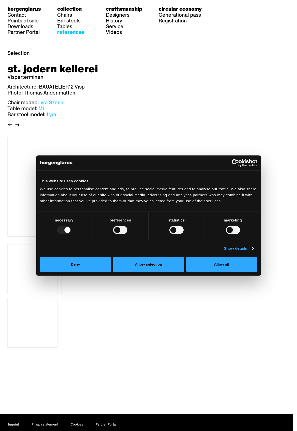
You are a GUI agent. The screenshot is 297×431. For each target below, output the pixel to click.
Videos (114, 32)
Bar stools (68, 20)
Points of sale (23, 20)
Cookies (77, 424)
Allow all (221, 264)
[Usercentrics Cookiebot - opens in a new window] (235, 163)
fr (230, 8)
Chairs (64, 14)
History (114, 20)
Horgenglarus (24, 9)
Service (114, 26)
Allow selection (148, 264)
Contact (16, 14)
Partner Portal (23, 32)
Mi (41, 108)
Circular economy (180, 9)
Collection (69, 9)
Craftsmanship (124, 9)
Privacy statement (44, 424)
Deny (75, 264)
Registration (173, 20)
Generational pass (180, 14)
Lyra (51, 114)
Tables (64, 26)
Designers (117, 14)
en (240, 9)
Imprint (13, 424)
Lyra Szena (50, 102)
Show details (235, 248)
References (71, 32)
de (221, 8)
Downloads (20, 26)
